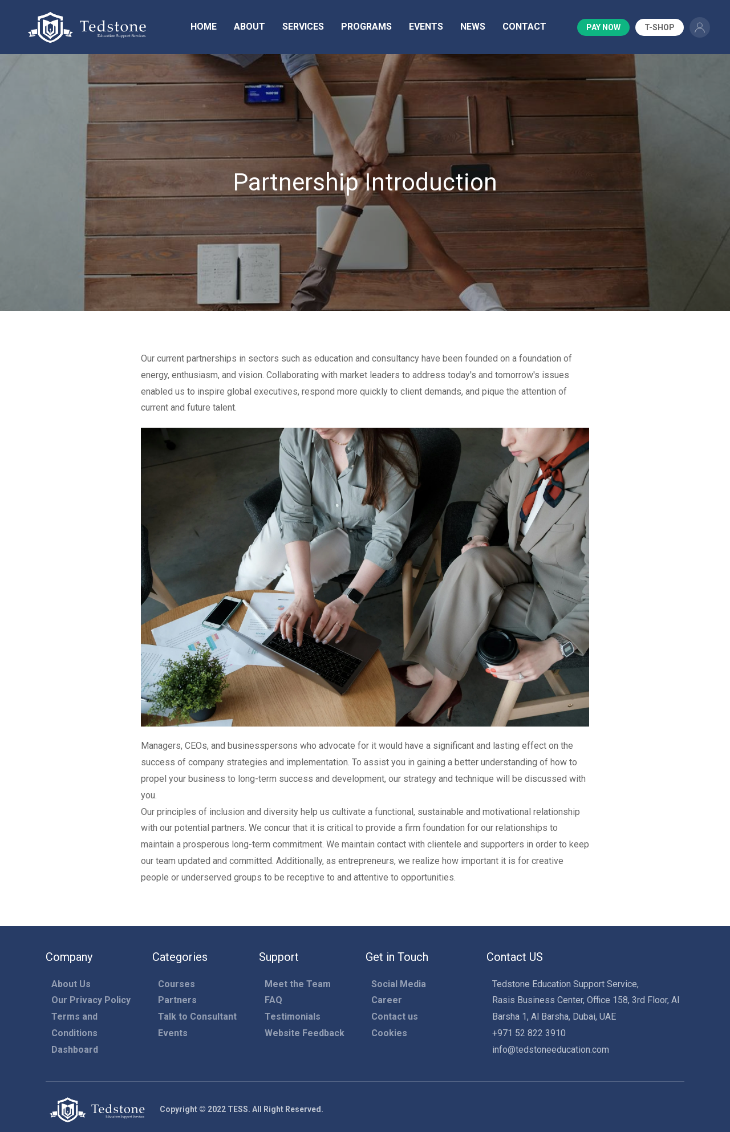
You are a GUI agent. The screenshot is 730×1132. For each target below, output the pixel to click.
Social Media (398, 984)
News (472, 26)
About (249, 26)
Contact (524, 26)
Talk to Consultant (197, 1016)
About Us (71, 984)
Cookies (389, 1033)
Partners (177, 1000)
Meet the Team (298, 984)
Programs (366, 26)
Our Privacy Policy (91, 1000)
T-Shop (659, 27)
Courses (176, 984)
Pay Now (603, 27)
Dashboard (74, 1049)
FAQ (273, 1000)
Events (426, 26)
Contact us (394, 1016)
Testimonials (293, 1016)
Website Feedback (304, 1033)
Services (303, 26)
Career (386, 1000)
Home (203, 26)
